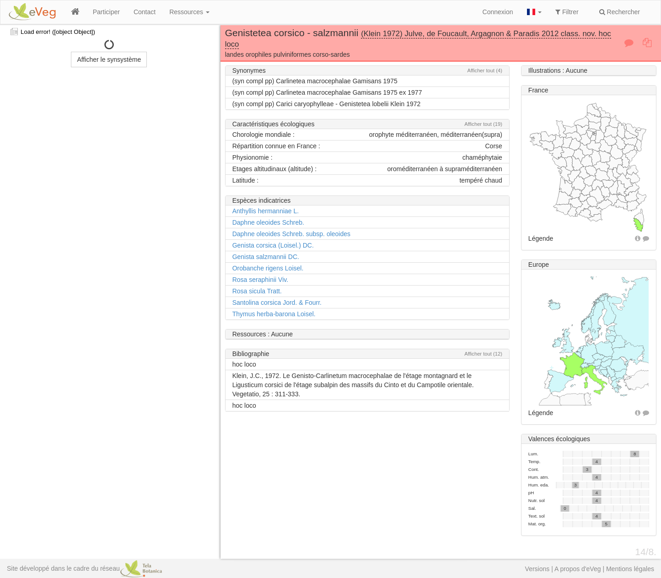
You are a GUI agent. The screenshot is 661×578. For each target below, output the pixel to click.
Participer (106, 12)
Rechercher (619, 12)
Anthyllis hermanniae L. (265, 211)
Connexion (498, 12)
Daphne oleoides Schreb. (268, 222)
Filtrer (567, 12)
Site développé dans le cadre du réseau (84, 568)
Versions (537, 569)
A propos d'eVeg (577, 569)
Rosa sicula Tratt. (257, 291)
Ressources (189, 12)
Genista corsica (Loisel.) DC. (273, 245)
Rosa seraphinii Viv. (260, 279)
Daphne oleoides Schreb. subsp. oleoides (291, 234)
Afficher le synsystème (109, 59)
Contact (145, 12)
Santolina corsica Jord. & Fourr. (277, 302)
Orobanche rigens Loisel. (268, 268)
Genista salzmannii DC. (265, 256)
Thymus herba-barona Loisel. (274, 314)
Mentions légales (630, 569)
